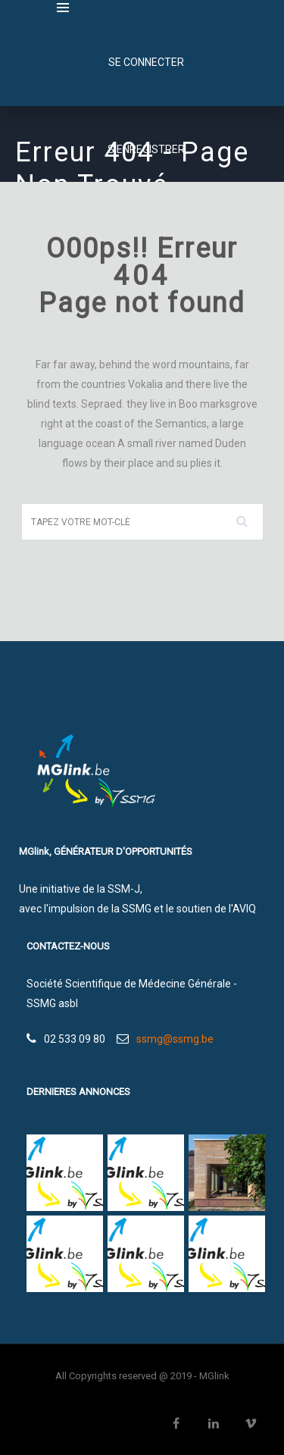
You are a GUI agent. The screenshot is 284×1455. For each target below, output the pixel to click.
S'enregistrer (146, 149)
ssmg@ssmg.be (175, 1039)
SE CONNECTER (146, 62)
